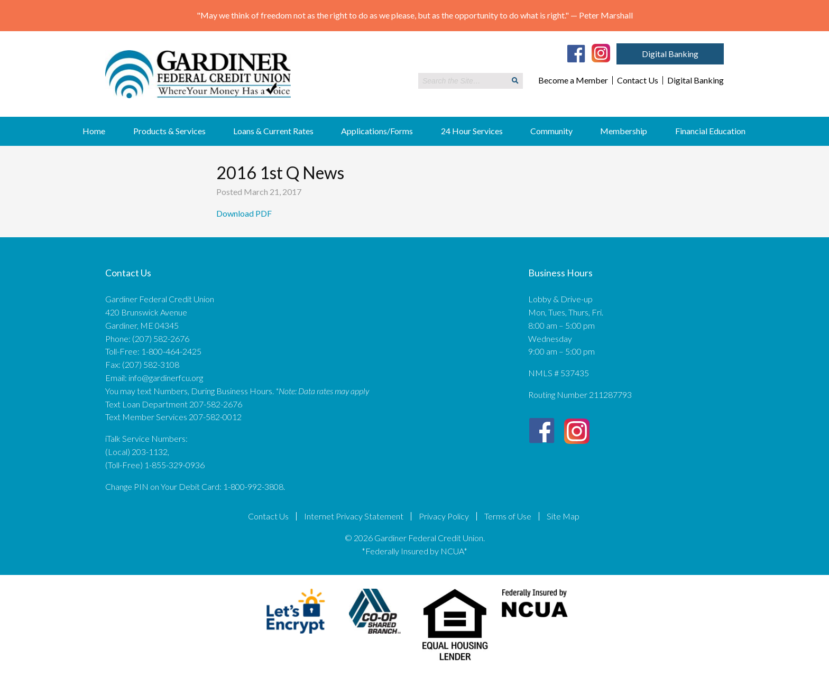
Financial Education (710, 131)
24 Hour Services (472, 131)
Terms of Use (507, 516)
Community (551, 131)
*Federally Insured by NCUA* (414, 551)
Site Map (563, 516)
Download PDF (244, 213)
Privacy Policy (444, 516)
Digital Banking (670, 54)
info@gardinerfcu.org (165, 378)
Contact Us (637, 80)
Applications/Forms (377, 131)
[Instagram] (601, 52)
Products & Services (169, 131)
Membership (623, 131)
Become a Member (573, 80)
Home (93, 131)
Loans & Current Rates (273, 131)
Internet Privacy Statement (353, 516)
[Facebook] (576, 53)
